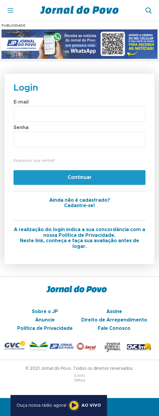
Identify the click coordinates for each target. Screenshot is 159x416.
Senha (21, 127)
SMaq (79, 380)
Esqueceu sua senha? (34, 161)
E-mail (21, 102)
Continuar (80, 177)
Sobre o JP (45, 311)
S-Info (79, 376)
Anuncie (45, 320)
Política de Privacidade (45, 328)
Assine (114, 311)
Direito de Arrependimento (114, 320)
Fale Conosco (114, 328)
